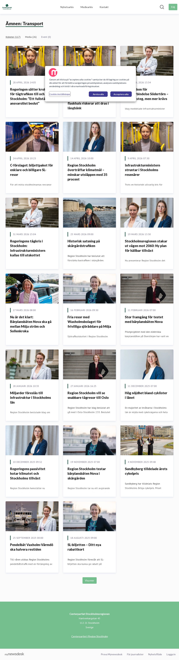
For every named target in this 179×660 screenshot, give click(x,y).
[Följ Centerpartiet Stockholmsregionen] (173, 7)
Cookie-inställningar (59, 94)
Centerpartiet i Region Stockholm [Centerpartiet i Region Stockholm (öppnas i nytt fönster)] (89, 636)
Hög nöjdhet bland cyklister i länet (146, 395)
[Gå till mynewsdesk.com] (14, 654)
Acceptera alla (121, 94)
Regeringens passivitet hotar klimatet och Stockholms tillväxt (27, 473)
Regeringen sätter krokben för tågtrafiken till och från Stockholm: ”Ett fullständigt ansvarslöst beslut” (31, 96)
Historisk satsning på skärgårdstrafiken (84, 243)
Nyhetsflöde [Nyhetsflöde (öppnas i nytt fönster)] (155, 654)
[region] (90, 84)
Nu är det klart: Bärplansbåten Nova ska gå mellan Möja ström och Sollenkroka (30, 324)
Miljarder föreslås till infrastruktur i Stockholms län (30, 397)
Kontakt (104, 7)
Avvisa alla (98, 94)
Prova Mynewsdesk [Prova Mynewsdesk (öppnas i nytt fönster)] (111, 654)
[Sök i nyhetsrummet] (162, 7)
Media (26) (31, 37)
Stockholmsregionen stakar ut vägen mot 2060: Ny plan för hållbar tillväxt (146, 245)
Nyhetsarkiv (67, 7)
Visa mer (89, 580)
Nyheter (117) (13, 37)
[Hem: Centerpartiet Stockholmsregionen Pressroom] (7, 7)
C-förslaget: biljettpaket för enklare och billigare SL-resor (31, 170)
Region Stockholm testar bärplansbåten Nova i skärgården (87, 473)
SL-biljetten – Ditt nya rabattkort (84, 547)
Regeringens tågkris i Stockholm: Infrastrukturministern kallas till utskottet (27, 248)
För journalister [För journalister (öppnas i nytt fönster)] (135, 654)
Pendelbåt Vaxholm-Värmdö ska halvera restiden (31, 547)
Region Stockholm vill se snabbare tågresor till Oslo (88, 395)
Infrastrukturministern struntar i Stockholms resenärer (142, 170)
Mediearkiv (86, 7)
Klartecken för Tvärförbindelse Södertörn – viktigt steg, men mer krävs (146, 94)
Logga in (171, 654)
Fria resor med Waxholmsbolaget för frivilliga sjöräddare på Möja (89, 321)
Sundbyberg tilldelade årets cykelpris (146, 471)
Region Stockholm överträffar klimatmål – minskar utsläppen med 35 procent (87, 172)
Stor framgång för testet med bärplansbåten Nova (144, 319)
